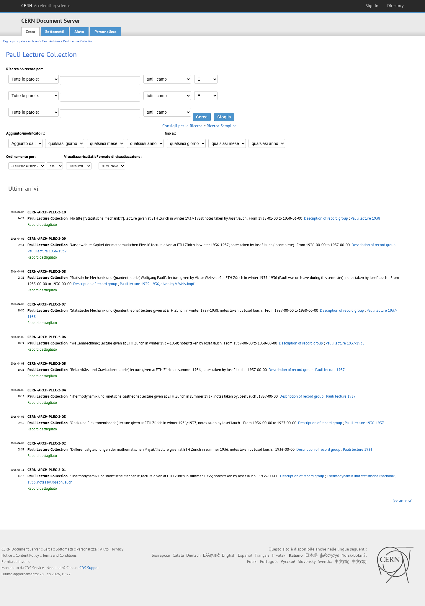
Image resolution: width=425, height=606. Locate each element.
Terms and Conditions (59, 555)
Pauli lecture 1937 (330, 369)
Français (262, 555)
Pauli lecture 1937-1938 (345, 343)
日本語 (311, 555)
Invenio (24, 561)
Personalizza (105, 31)
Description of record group (326, 218)
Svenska (325, 561)
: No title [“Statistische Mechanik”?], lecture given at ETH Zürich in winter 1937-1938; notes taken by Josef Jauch (136, 218)
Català (178, 555)
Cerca (30, 31)
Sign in (372, 5)
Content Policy (27, 555)
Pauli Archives (51, 41)
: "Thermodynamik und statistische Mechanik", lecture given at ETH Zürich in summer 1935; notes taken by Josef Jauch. (141, 475)
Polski (252, 561)
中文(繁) (359, 561)
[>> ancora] (402, 500)
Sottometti (54, 31)
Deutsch (193, 555)
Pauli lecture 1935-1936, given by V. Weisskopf (157, 283)
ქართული (329, 555)
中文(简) (342, 561)
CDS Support (89, 567)
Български (161, 555)
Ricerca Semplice (221, 125)
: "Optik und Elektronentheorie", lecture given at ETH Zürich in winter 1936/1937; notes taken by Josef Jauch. (134, 422)
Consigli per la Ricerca (182, 125)
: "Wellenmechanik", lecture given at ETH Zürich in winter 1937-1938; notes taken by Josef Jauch (124, 343)
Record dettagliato (42, 224)
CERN (45, 5)
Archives (33, 41)
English (229, 555)
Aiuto (79, 31)
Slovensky (307, 561)
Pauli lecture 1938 (365, 218)
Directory (395, 5)
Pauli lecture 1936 (357, 449)
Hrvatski (279, 555)
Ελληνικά (211, 555)
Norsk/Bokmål (354, 555)
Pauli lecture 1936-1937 (47, 251)
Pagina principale (14, 41)
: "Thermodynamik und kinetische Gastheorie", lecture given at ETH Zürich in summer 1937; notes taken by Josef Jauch (141, 396)
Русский (288, 561)
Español (245, 555)
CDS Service (34, 567)
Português (269, 561)
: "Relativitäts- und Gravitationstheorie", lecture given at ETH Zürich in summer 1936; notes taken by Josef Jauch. (136, 369)
